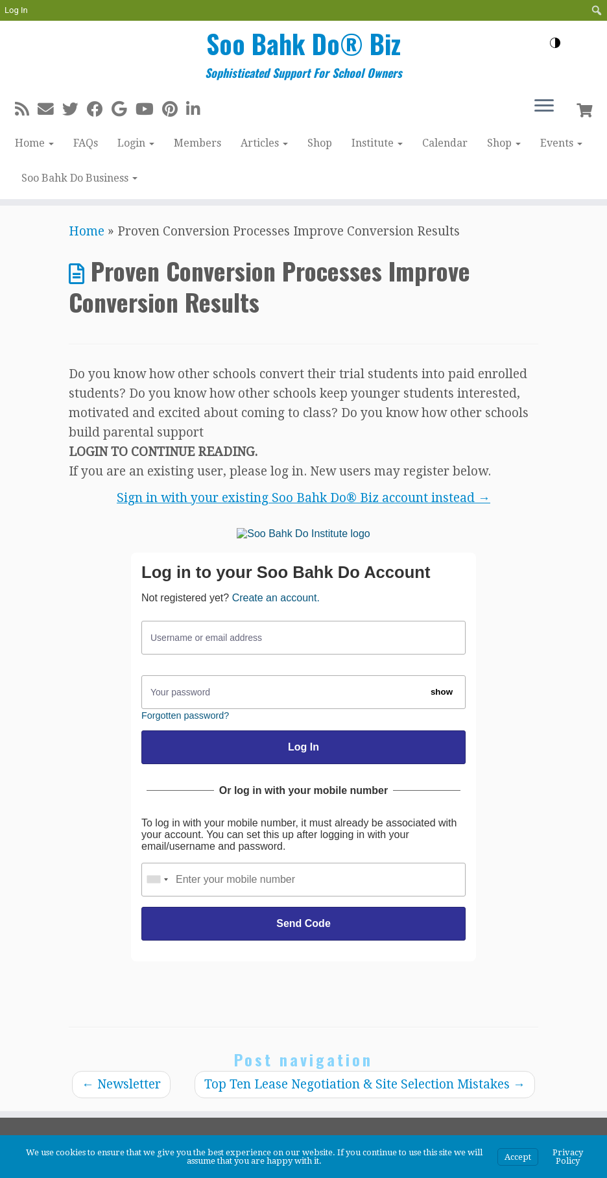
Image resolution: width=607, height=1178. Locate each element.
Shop (319, 143)
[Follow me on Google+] (124, 109)
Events (561, 143)
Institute (377, 143)
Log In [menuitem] (16, 10)
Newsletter (121, 1084)
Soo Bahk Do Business (79, 178)
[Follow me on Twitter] (74, 109)
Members (197, 143)
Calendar (445, 143)
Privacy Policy (568, 1157)
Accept (518, 1157)
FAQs (85, 143)
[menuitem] (597, 10)
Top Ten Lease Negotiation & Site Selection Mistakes (364, 1084)
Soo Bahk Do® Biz (303, 43)
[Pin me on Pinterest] (174, 109)
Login (135, 143)
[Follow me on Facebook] (99, 109)
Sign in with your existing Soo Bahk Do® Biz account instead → (303, 497)
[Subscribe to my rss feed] (26, 109)
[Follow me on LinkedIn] (197, 109)
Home (34, 143)
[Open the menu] (544, 106)
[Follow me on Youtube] (149, 109)
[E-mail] (50, 109)
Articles (264, 143)
